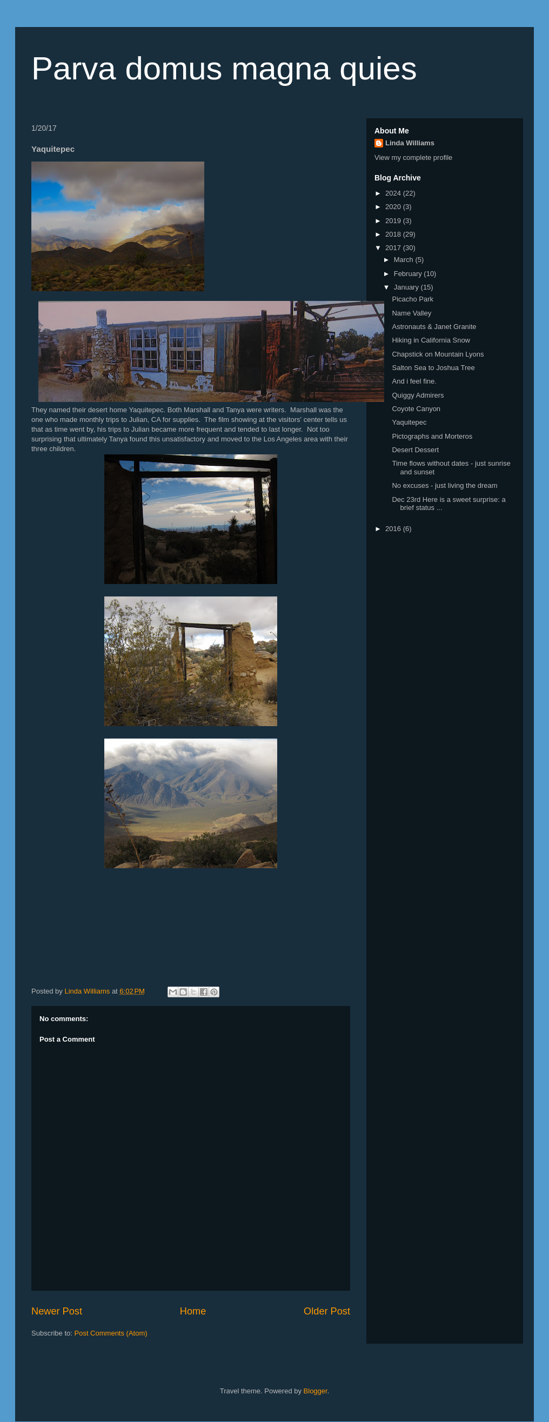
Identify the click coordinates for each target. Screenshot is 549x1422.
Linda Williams (409, 143)
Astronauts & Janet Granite (434, 327)
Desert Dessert (415, 450)
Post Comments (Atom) (111, 1333)
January (407, 287)
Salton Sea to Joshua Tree (433, 368)
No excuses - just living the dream (444, 485)
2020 (394, 207)
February (409, 274)
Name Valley (411, 313)
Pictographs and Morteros (432, 436)
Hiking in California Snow (431, 340)
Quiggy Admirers (418, 395)
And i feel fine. (414, 381)
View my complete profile (413, 157)
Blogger (315, 1391)
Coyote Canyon (416, 409)
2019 (394, 221)
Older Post (327, 1311)
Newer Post (56, 1311)
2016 (394, 529)
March (405, 260)
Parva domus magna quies (224, 68)
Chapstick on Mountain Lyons (438, 354)
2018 (394, 234)
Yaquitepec (409, 422)
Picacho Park (412, 299)
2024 (394, 193)
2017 (394, 248)
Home (193, 1311)
